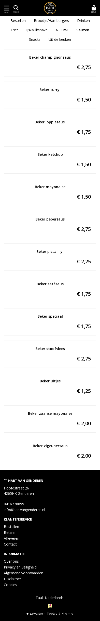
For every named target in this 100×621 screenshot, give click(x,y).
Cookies (10, 584)
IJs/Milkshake (37, 30)
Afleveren (11, 538)
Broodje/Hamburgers (51, 20)
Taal (39, 597)
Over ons (11, 561)
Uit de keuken (60, 39)
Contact (10, 544)
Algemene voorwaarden (23, 573)
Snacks (34, 39)
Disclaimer (12, 578)
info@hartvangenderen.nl (24, 509)
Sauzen (82, 30)
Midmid (68, 613)
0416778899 (14, 503)
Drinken (83, 20)
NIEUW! (62, 30)
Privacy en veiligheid (20, 567)
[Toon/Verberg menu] (5, 8)
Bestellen (18, 20)
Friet (14, 30)
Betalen (10, 532)
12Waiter (36, 613)
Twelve (52, 613)
